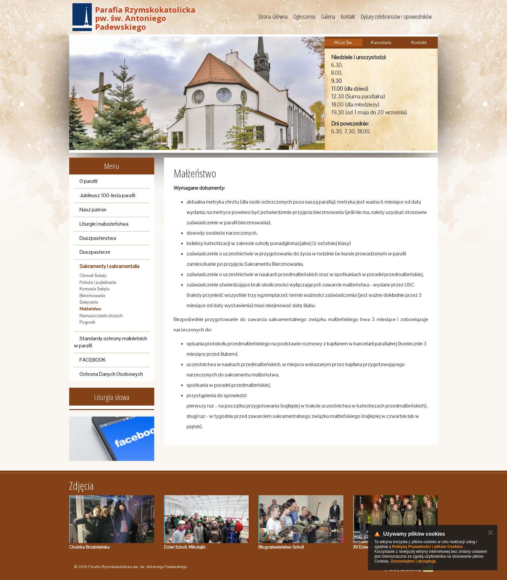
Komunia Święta (94, 289)
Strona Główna (272, 16)
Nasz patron (93, 209)
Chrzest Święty (93, 275)
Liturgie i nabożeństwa (104, 223)
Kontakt (348, 16)
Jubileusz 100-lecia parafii (107, 195)
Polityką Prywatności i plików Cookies (427, 546)
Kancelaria (381, 42)
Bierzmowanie (92, 295)
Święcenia (89, 302)
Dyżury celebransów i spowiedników (396, 16)
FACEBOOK (93, 359)
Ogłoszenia (304, 16)
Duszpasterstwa (98, 238)
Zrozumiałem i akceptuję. (414, 561)
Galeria (328, 16)
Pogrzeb (87, 322)
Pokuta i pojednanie (98, 282)
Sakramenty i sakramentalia (109, 266)
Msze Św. (343, 42)
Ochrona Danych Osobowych (111, 374)
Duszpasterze (95, 252)
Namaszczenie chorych (101, 315)
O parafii (88, 181)
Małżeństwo (90, 309)
